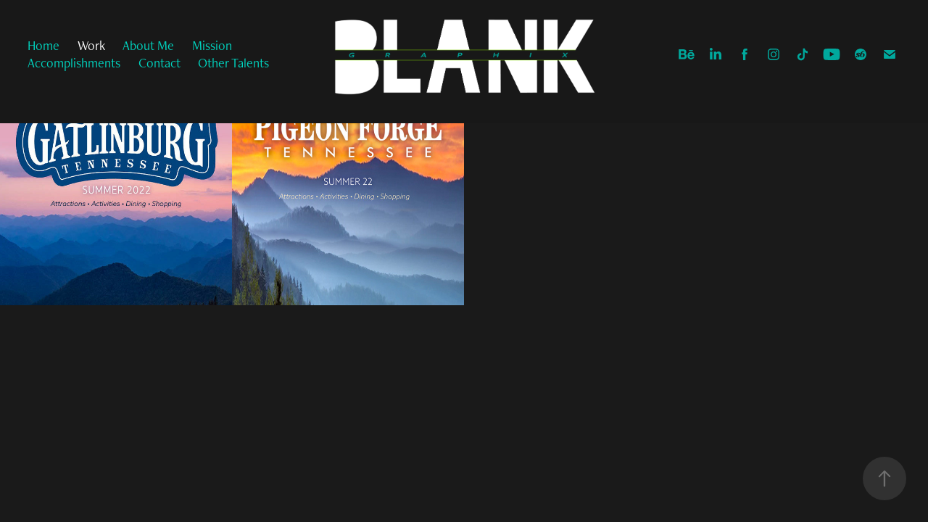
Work (91, 45)
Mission (212, 45)
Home (43, 45)
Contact (159, 62)
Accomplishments (74, 62)
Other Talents (233, 62)
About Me (148, 45)
